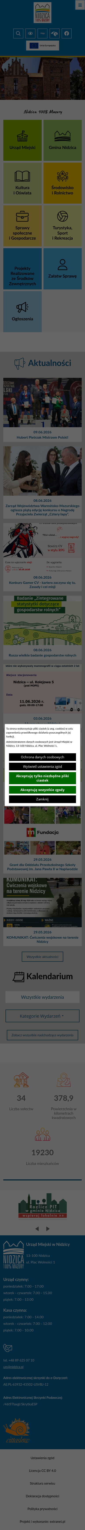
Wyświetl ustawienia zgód (42, 766)
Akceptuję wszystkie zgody (42, 789)
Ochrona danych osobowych (42, 757)
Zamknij (42, 799)
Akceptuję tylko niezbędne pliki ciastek (42, 778)
